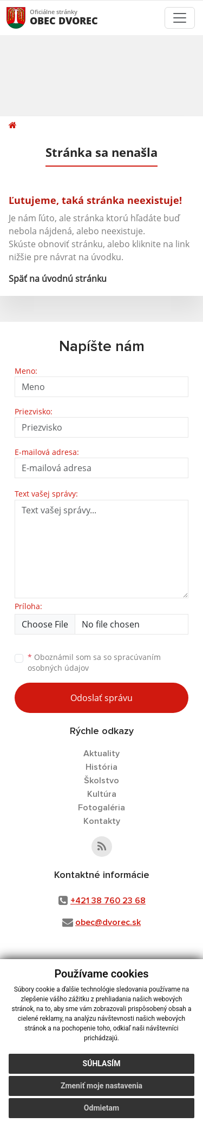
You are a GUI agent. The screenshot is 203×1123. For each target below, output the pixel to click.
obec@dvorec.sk (108, 922)
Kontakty (101, 821)
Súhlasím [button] (102, 1063)
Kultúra (101, 794)
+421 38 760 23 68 (108, 900)
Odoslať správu (101, 698)
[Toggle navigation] (180, 18)
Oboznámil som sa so (94, 662)
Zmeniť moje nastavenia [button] (101, 1085)
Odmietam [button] (101, 1108)
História (101, 767)
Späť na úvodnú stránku (58, 279)
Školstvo (101, 780)
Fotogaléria (101, 807)
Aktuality (101, 753)
